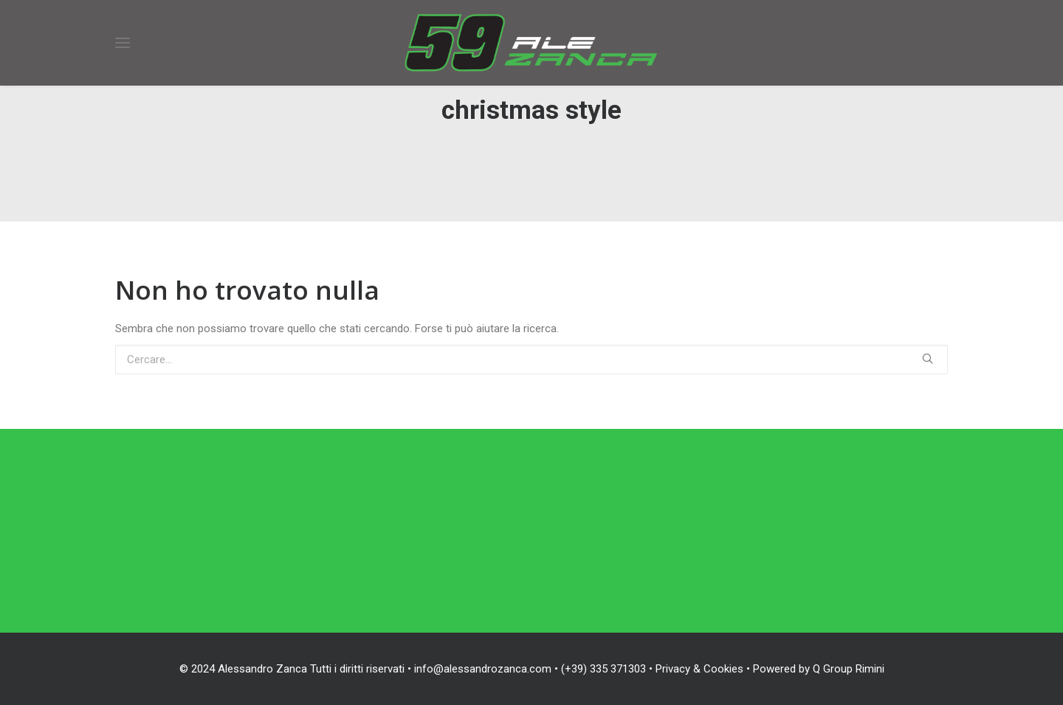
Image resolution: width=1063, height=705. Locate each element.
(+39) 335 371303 (603, 668)
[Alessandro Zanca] (531, 42)
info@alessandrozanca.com (482, 668)
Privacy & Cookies (699, 668)
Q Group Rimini (848, 668)
